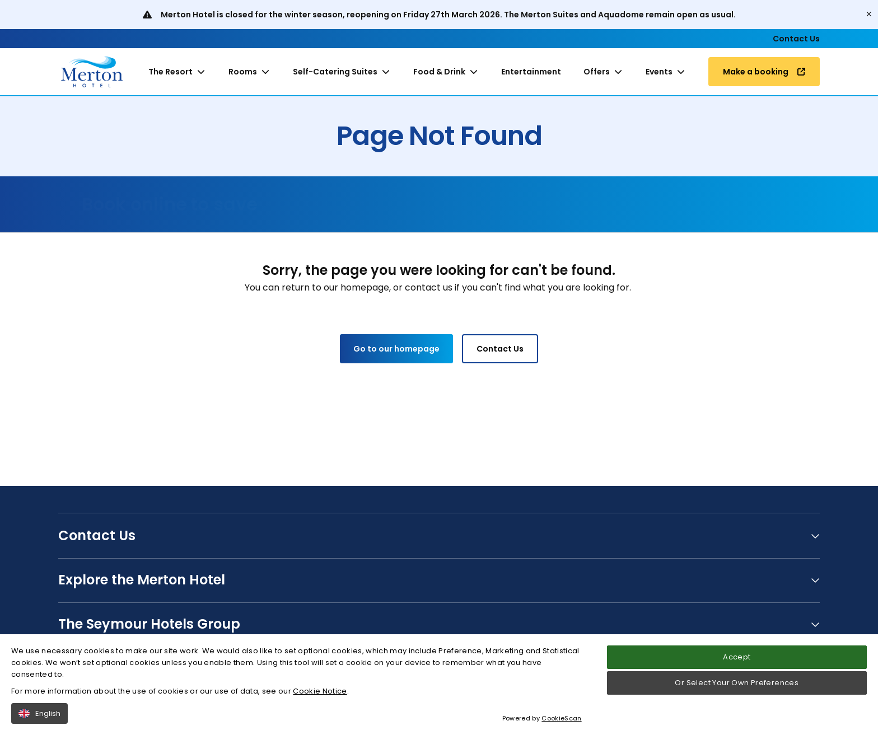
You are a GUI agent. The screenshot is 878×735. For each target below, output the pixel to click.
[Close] (869, 14)
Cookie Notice (320, 696)
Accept (736, 663)
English (39, 719)
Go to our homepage (396, 348)
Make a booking (764, 71)
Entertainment (531, 72)
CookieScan (561, 724)
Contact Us (796, 39)
